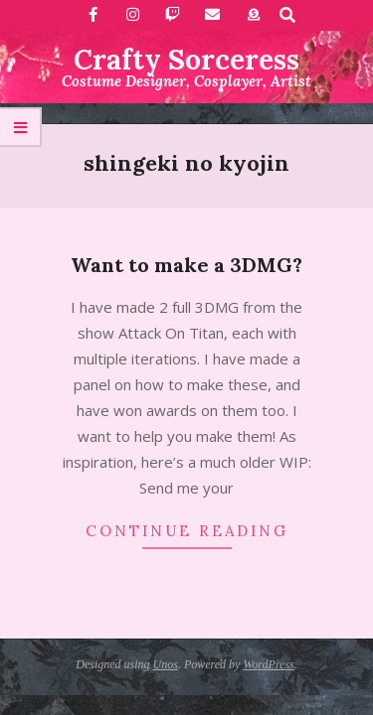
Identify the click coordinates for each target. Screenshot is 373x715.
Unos (165, 664)
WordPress (268, 664)
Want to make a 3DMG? (186, 264)
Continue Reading (187, 530)
